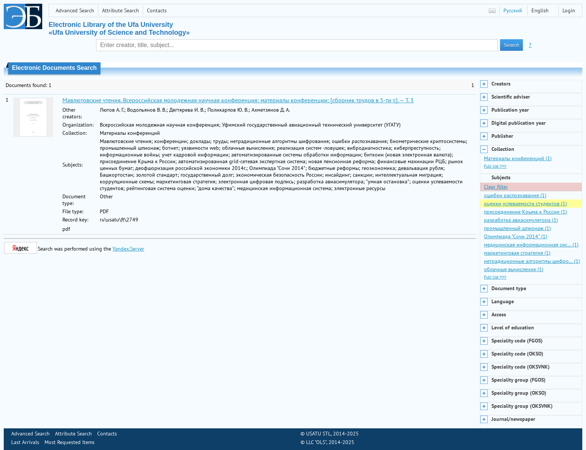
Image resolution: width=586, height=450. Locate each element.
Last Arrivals (25, 442)
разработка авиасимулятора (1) (521, 220)
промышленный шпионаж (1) (517, 228)
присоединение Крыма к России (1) (525, 211)
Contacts (157, 10)
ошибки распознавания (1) (515, 195)
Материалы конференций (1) (518, 158)
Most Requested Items (69, 442)
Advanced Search (75, 10)
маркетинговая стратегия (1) (517, 252)
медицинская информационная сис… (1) (531, 244)
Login (568, 10)
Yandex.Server (128, 248)
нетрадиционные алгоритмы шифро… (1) (532, 261)
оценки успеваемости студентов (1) (525, 203)
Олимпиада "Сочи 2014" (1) (515, 236)
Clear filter (496, 186)
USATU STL (318, 433)
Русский (512, 10)
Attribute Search (120, 10)
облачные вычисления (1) (513, 269)
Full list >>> (495, 166)
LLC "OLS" (316, 442)
